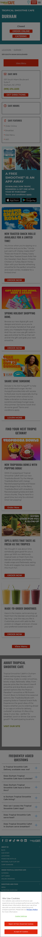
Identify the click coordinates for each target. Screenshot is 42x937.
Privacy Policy (32, 909)
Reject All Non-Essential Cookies (21, 924)
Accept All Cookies (21, 932)
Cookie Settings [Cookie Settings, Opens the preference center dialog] (21, 916)
